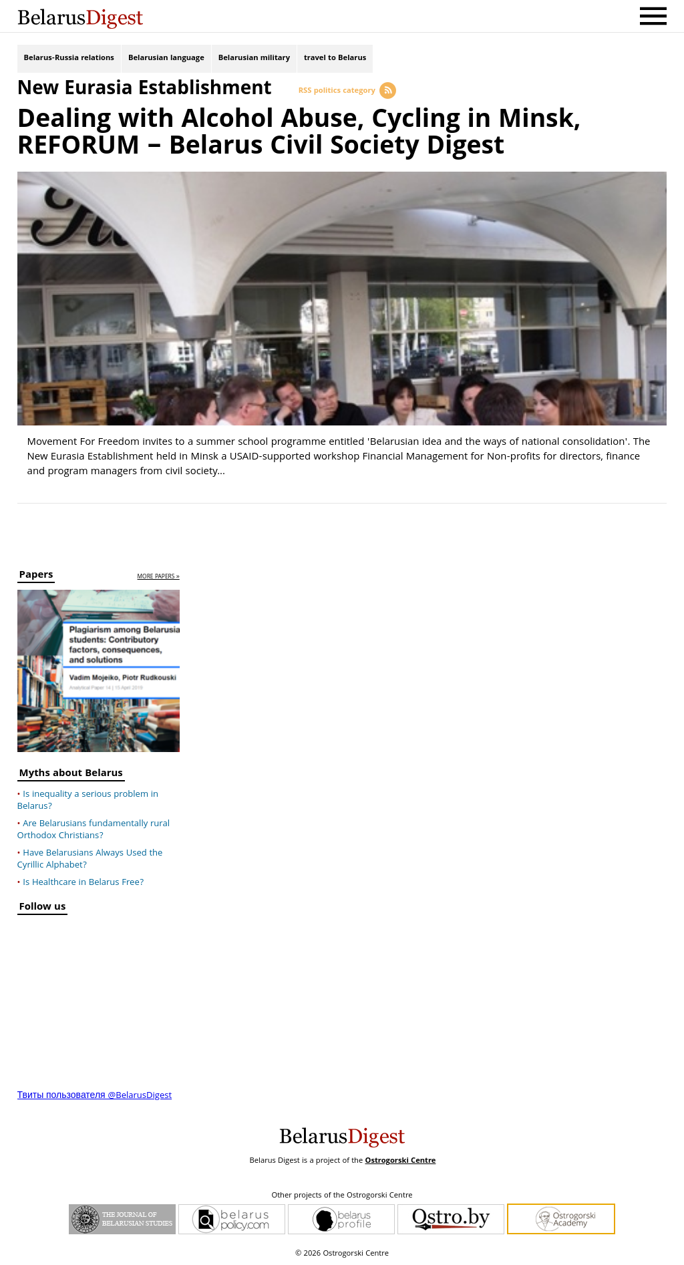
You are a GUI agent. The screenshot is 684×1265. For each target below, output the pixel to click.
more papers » (159, 577)
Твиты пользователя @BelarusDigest (94, 1096)
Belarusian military (254, 58)
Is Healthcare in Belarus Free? (83, 883)
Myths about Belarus (71, 775)
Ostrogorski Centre (400, 1161)
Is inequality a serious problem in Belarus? (88, 801)
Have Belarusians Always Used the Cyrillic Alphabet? (90, 860)
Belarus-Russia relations (69, 58)
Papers (36, 576)
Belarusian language (166, 58)
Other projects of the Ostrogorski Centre (341, 1196)
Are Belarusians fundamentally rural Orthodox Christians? (93, 830)
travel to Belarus (335, 58)
